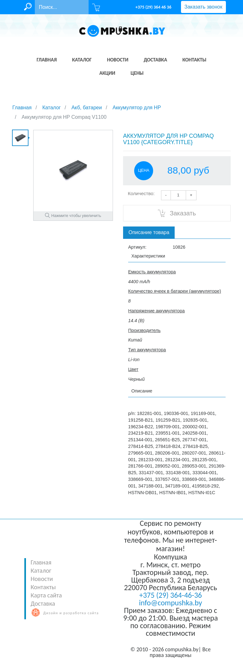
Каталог (41, 570)
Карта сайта (46, 595)
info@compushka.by (170, 602)
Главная (41, 562)
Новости (42, 579)
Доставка (43, 603)
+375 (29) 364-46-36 (170, 595)
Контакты (43, 587)
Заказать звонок (203, 7)
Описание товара (148, 232)
